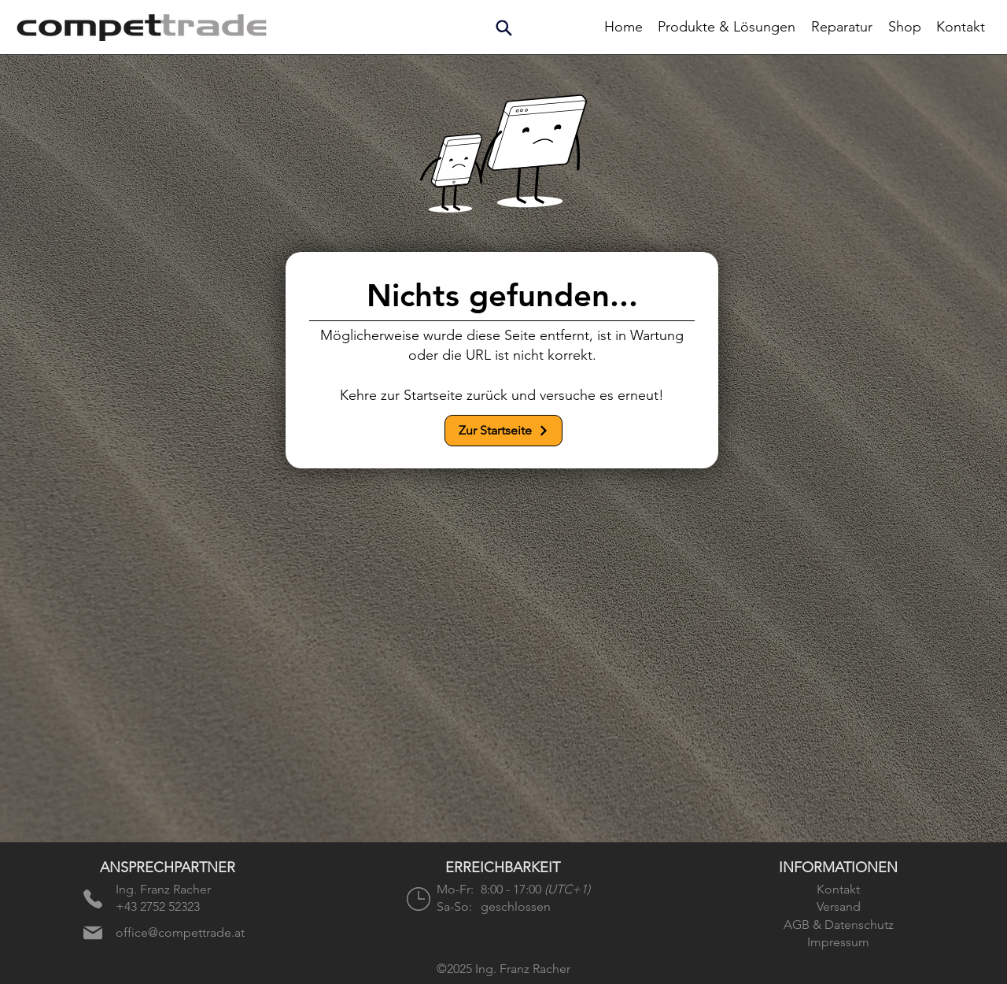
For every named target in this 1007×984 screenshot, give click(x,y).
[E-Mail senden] (93, 933)
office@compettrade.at (180, 932)
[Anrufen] (93, 899)
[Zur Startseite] (503, 430)
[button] (503, 27)
